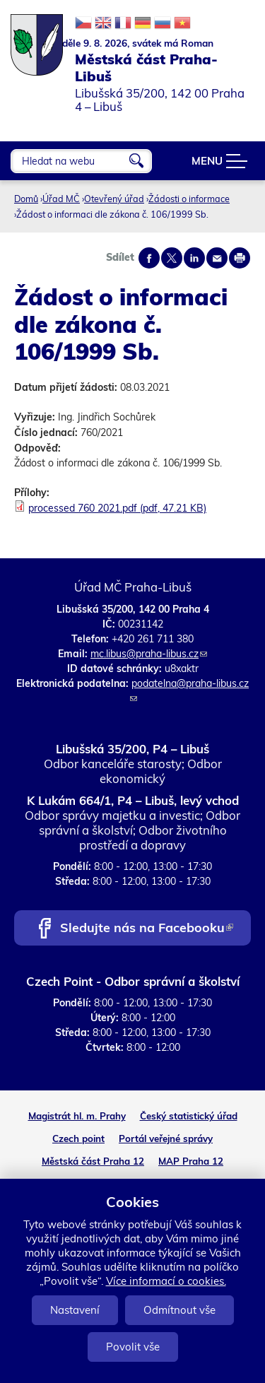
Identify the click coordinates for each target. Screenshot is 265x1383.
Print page (239, 258)
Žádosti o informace (189, 198)
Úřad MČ (61, 198)
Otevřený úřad (114, 198)
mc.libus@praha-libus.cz (148, 653)
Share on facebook (149, 258)
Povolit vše (133, 1346)
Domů (26, 198)
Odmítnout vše (179, 1310)
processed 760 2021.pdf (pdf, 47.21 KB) (117, 508)
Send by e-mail (217, 258)
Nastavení (75, 1310)
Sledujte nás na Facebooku (146, 928)
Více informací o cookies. (166, 1281)
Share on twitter (171, 258)
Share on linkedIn (194, 258)
